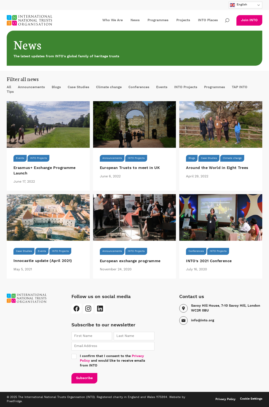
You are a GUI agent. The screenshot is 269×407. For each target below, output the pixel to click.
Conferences (138, 87)
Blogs (56, 87)
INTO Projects (185, 87)
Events (161, 87)
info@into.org (202, 320)
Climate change (109, 87)
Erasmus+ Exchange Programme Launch (44, 170)
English (238, 5)
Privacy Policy (225, 399)
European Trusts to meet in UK (130, 168)
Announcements (31, 87)
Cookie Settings (251, 398)
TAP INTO (239, 87)
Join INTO (249, 20)
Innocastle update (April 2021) (42, 261)
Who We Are (112, 20)
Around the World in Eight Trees (217, 168)
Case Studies (78, 87)
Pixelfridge (14, 401)
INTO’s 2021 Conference (209, 261)
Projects (183, 20)
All (9, 87)
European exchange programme (130, 261)
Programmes (158, 20)
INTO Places (208, 20)
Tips (10, 92)
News (135, 20)
